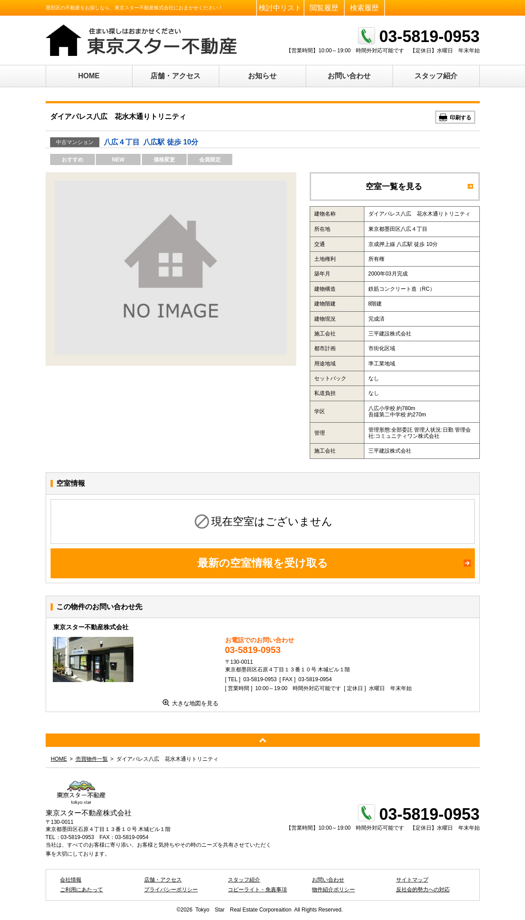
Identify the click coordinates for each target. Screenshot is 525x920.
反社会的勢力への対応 (423, 889)
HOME (89, 76)
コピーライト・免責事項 (257, 889)
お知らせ (262, 76)
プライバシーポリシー (171, 889)
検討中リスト (280, 8)
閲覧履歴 (324, 8)
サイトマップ (412, 880)
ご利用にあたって (81, 889)
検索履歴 (364, 8)
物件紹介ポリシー (333, 889)
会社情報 (70, 880)
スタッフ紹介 (435, 76)
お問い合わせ (349, 76)
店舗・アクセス (175, 76)
